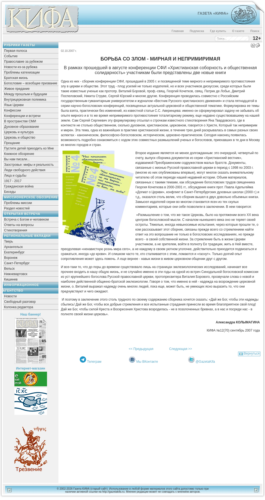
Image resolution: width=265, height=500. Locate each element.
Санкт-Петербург (17, 263)
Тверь (8, 241)
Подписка (197, 31)
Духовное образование (21, 127)
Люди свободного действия (24, 170)
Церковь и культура (19, 132)
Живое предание (17, 89)
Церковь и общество (19, 137)
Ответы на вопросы (19, 225)
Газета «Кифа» (213, 13)
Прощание (12, 143)
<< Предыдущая (141, 349)
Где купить (218, 31)
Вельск (9, 268)
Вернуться (252, 353)
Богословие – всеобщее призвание (30, 83)
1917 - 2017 (12, 181)
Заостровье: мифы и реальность (29, 165)
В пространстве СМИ (20, 121)
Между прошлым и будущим (25, 94)
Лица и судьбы (15, 175)
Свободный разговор (20, 302)
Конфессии (12, 110)
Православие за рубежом (23, 61)
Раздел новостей (17, 208)
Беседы (10, 192)
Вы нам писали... (17, 159)
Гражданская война (18, 186)
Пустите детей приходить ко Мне (29, 148)
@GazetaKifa (205, 362)
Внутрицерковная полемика (25, 99)
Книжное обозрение (19, 154)
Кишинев (11, 279)
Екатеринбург (14, 252)
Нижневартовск (15, 274)
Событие (11, 56)
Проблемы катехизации (22, 72)
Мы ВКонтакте (147, 362)
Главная (178, 31)
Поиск (254, 31)
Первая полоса (15, 51)
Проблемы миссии (18, 203)
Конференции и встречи (22, 116)
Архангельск (13, 247)
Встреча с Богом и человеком (26, 219)
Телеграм (94, 362)
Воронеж (10, 258)
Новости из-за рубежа (20, 67)
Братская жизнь (16, 78)
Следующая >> (180, 349)
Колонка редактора (18, 307)
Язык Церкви (14, 105)
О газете (238, 31)
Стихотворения (15, 230)
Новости (10, 296)
